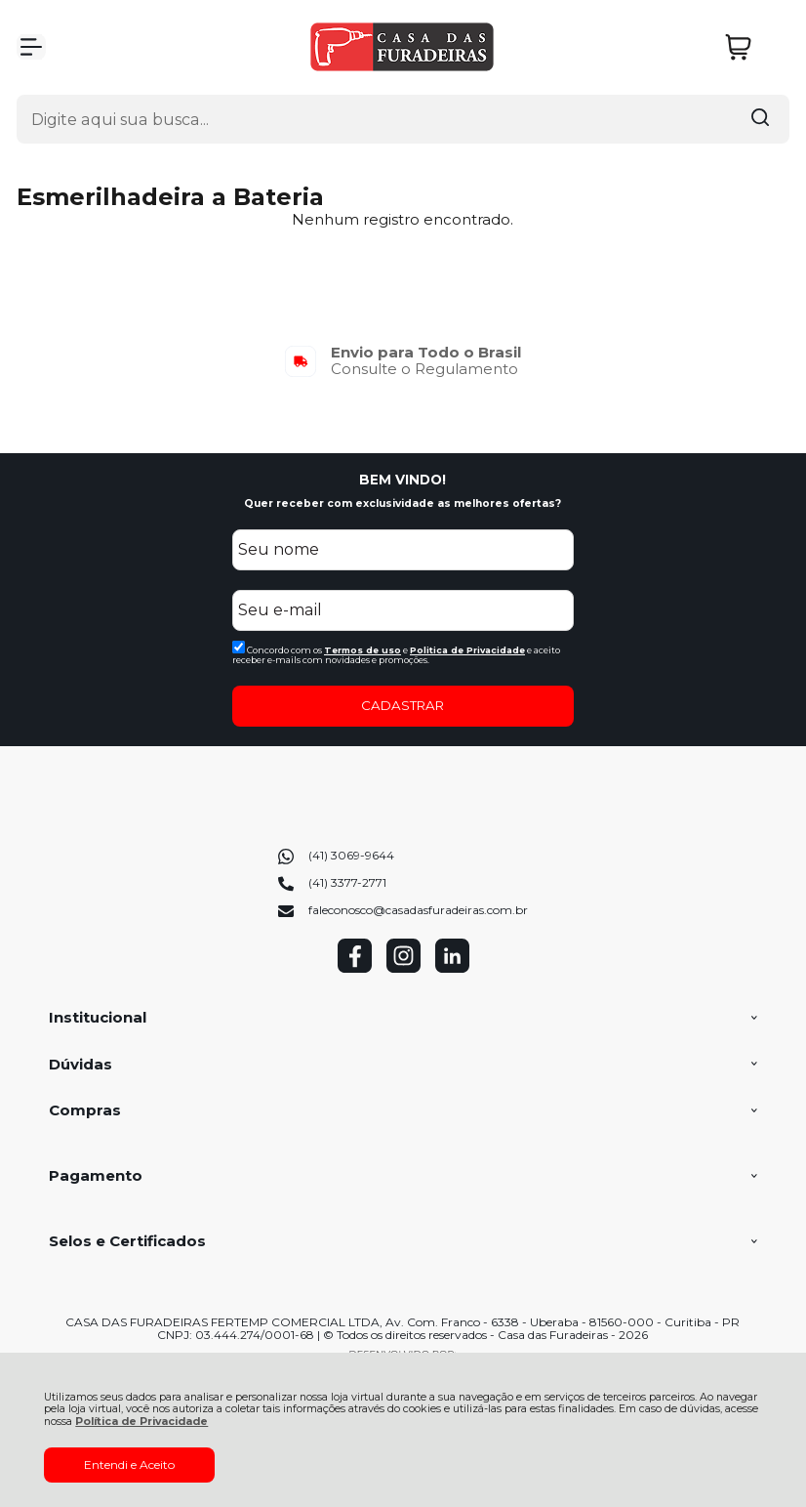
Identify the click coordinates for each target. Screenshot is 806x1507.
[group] (403, 361)
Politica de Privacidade (467, 650)
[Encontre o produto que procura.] (760, 119)
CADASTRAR (402, 705)
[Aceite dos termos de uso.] (238, 647)
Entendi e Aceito (129, 1464)
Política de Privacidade (141, 1421)
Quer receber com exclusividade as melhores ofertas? (402, 503)
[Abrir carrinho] (752, 47)
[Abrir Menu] (31, 47)
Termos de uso (362, 650)
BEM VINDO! (402, 479)
